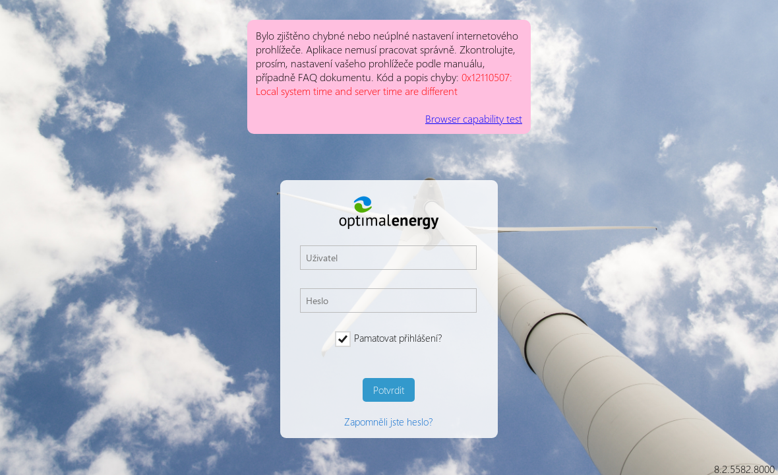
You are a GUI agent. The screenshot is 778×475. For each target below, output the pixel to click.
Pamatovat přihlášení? (388, 337)
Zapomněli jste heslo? (388, 421)
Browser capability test (473, 118)
